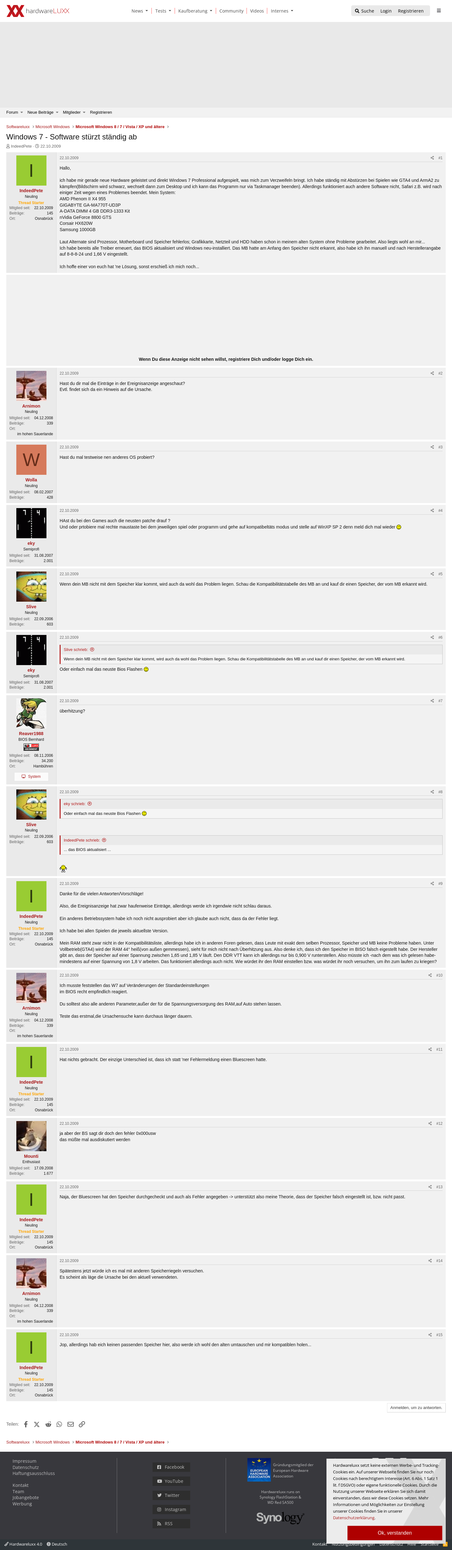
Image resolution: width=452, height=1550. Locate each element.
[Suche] (364, 11)
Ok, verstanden (395, 1533)
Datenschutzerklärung (353, 1517)
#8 (441, 792)
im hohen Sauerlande (35, 434)
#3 (441, 447)
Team (18, 1491)
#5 (441, 574)
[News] (136, 11)
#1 (441, 158)
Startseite (430, 1544)
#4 (441, 510)
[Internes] (278, 11)
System (34, 776)
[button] (148, 11)
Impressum (24, 1461)
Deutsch (57, 1544)
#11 (439, 1049)
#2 (441, 373)
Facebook (170, 1467)
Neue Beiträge (40, 112)
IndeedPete (21, 146)
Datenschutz (26, 1467)
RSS (165, 1523)
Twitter (168, 1495)
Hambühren (43, 766)
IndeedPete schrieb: (82, 840)
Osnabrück (44, 218)
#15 (439, 1335)
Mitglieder (72, 112)
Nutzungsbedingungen (353, 1544)
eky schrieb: (74, 803)
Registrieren (101, 112)
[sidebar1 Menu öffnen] (438, 10)
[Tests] (160, 11)
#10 (439, 975)
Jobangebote (26, 1497)
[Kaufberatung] (192, 11)
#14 (439, 1261)
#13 (439, 1187)
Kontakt (21, 1485)
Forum (12, 112)
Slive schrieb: (76, 649)
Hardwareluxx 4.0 (23, 1544)
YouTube (170, 1481)
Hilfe (411, 1544)
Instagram (171, 1509)
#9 (441, 883)
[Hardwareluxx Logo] (38, 11)
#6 (441, 637)
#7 (441, 701)
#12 (439, 1123)
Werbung (22, 1504)
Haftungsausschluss (34, 1473)
